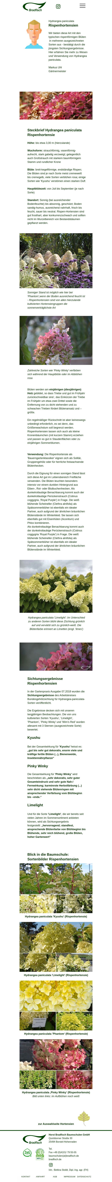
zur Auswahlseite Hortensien (56, 1123)
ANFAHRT (40, 1177)
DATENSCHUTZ (84, 1177)
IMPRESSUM (69, 1177)
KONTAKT (25, 1177)
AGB (55, 1177)
